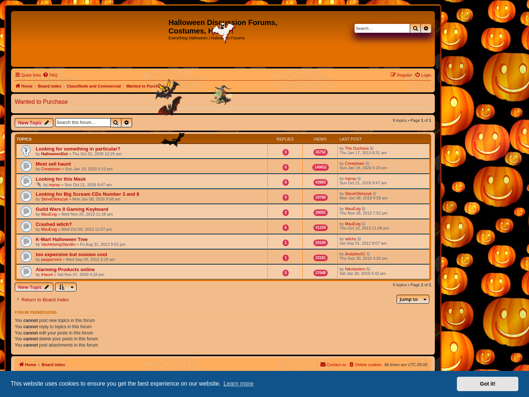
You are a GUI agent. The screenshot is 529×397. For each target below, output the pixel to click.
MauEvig (49, 214)
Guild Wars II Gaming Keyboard (72, 209)
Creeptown (51, 169)
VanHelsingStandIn (58, 244)
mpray (54, 184)
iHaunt (47, 274)
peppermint (51, 259)
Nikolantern (355, 269)
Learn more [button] (238, 383)
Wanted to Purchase (41, 102)
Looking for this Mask (61, 179)
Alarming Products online (65, 269)
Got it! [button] (488, 384)
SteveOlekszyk (54, 199)
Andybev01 (355, 254)
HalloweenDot (54, 154)
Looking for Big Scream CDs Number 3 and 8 (87, 194)
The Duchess (357, 148)
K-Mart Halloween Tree (62, 239)
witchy (350, 239)
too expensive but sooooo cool (71, 254)
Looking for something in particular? (78, 149)
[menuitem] (50, 75)
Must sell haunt (53, 164)
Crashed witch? (54, 224)
